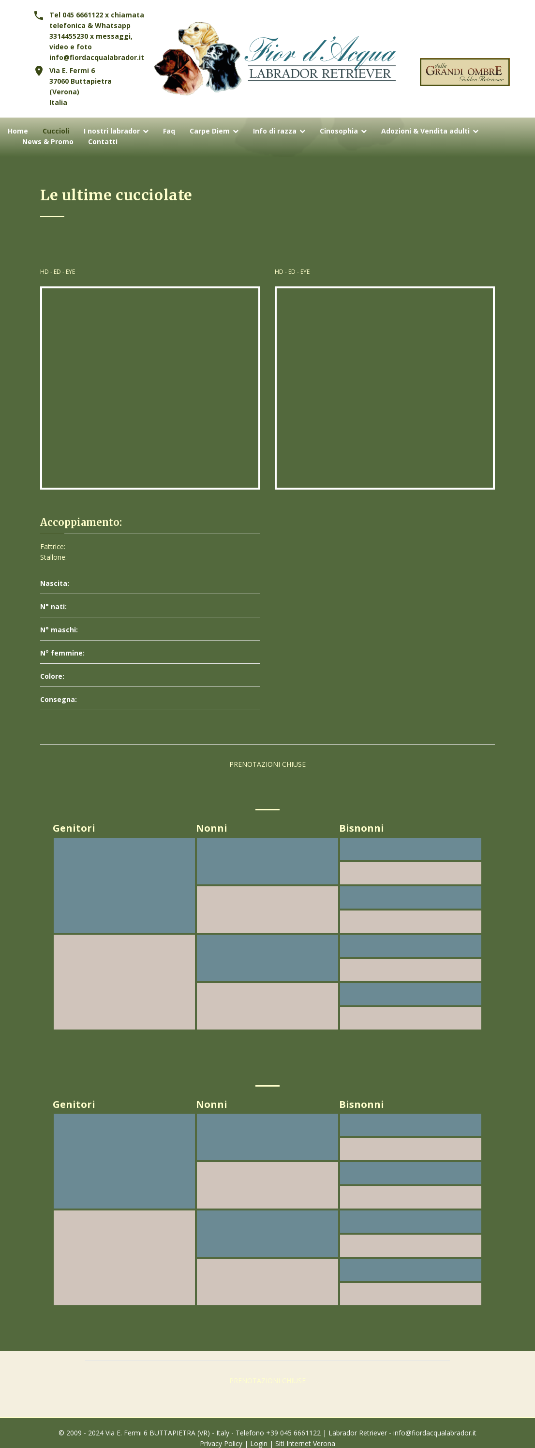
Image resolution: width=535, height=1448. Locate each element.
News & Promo (48, 142)
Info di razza (275, 131)
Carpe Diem (210, 131)
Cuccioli (56, 131)
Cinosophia (339, 131)
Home (18, 131)
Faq (169, 131)
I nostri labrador (112, 131)
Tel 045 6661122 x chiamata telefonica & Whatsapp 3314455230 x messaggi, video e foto (96, 30)
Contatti (103, 142)
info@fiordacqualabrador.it (96, 57)
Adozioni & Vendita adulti (425, 131)
